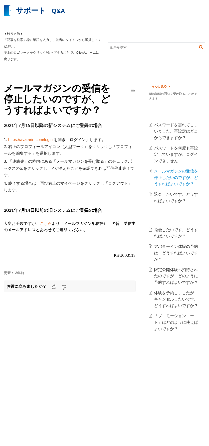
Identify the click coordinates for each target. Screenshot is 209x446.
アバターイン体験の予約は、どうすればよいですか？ (177, 259)
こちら (46, 223)
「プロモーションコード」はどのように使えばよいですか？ (177, 341)
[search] (156, 47)
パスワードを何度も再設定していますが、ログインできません (177, 154)
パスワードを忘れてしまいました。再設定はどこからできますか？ (177, 131)
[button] (201, 47)
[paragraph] (70, 193)
